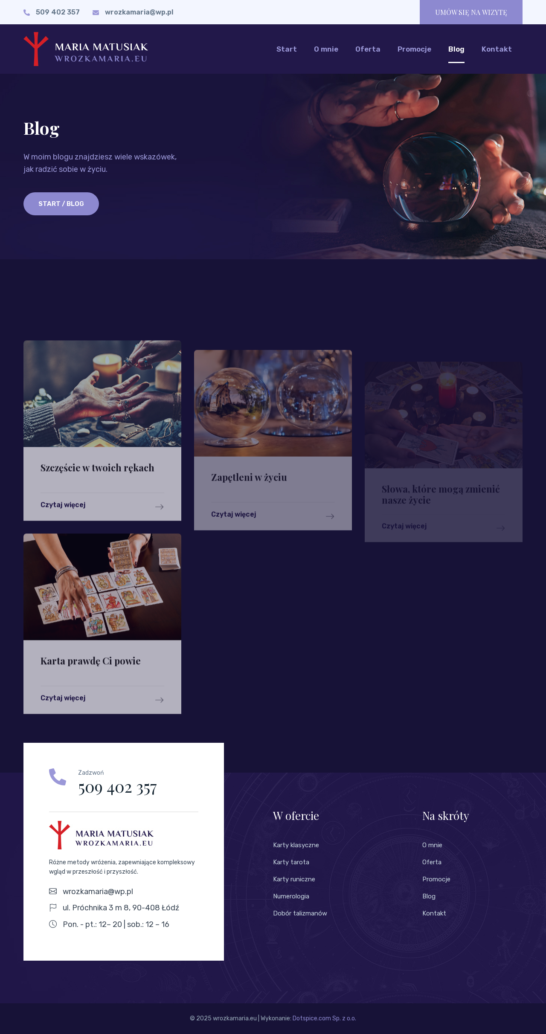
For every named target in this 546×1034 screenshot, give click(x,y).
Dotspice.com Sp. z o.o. (324, 1018)
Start (286, 49)
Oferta (367, 49)
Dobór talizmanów (300, 913)
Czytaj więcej (102, 524)
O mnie (326, 49)
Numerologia (291, 896)
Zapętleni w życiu (249, 494)
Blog (456, 49)
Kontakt (497, 49)
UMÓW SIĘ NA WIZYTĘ (471, 12)
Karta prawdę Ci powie (91, 678)
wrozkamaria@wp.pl (139, 12)
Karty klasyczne (296, 845)
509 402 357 (58, 12)
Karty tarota (291, 862)
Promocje (414, 49)
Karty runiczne (294, 879)
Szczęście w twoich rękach (97, 484)
